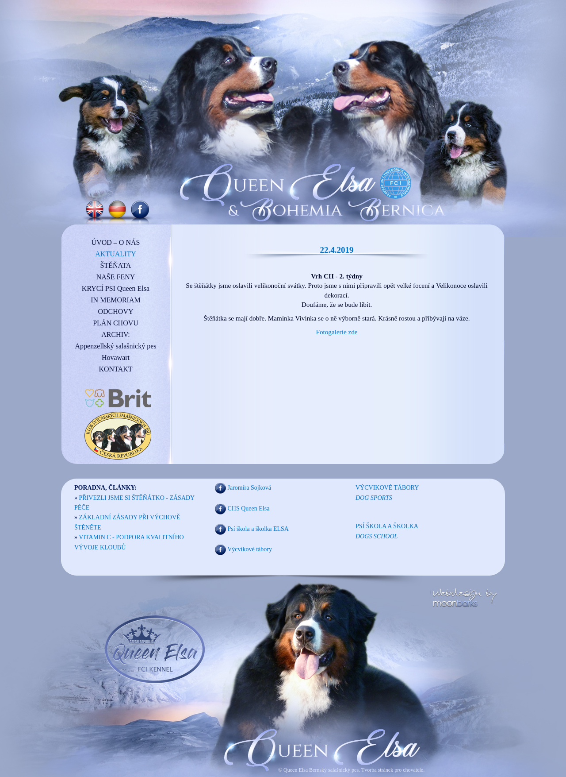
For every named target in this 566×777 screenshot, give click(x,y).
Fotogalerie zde (336, 332)
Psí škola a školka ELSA (258, 529)
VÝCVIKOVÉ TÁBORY (387, 487)
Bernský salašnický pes (334, 770)
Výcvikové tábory (249, 549)
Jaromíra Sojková (249, 488)
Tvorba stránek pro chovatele (391, 770)
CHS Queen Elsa (249, 508)
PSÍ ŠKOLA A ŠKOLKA (387, 526)
